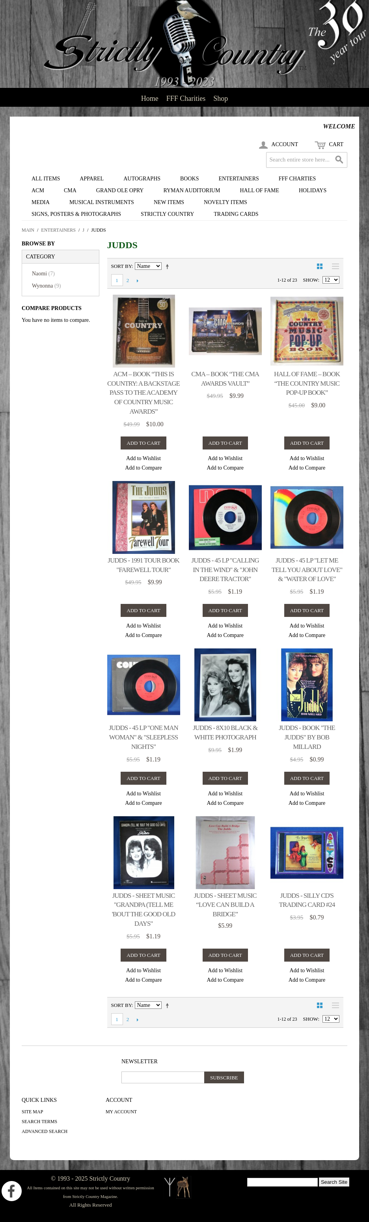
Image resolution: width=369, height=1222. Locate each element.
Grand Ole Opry (120, 190)
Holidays (312, 190)
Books (189, 179)
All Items (46, 179)
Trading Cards (236, 214)
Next (138, 280)
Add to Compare (143, 468)
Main (28, 230)
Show (310, 280)
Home (149, 98)
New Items (169, 202)
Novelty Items (225, 202)
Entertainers (239, 179)
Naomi (43, 274)
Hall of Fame (259, 190)
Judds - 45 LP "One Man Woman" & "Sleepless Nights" (143, 737)
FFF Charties (297, 179)
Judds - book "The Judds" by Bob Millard (307, 737)
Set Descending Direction (169, 266)
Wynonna (46, 286)
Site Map (32, 1111)
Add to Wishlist (143, 458)
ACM (38, 190)
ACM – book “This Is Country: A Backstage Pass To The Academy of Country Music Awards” (143, 392)
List (333, 266)
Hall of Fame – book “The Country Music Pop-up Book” (307, 383)
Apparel (92, 179)
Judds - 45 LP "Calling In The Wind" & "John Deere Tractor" (225, 570)
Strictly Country (167, 214)
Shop (220, 98)
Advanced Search (44, 1131)
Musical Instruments (101, 202)
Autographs (141, 179)
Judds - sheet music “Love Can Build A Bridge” (225, 905)
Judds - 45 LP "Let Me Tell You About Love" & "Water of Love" (307, 570)
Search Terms (39, 1121)
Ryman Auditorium (191, 190)
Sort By (121, 266)
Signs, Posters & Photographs (76, 214)
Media (41, 202)
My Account (121, 1111)
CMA (70, 190)
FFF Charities (186, 98)
